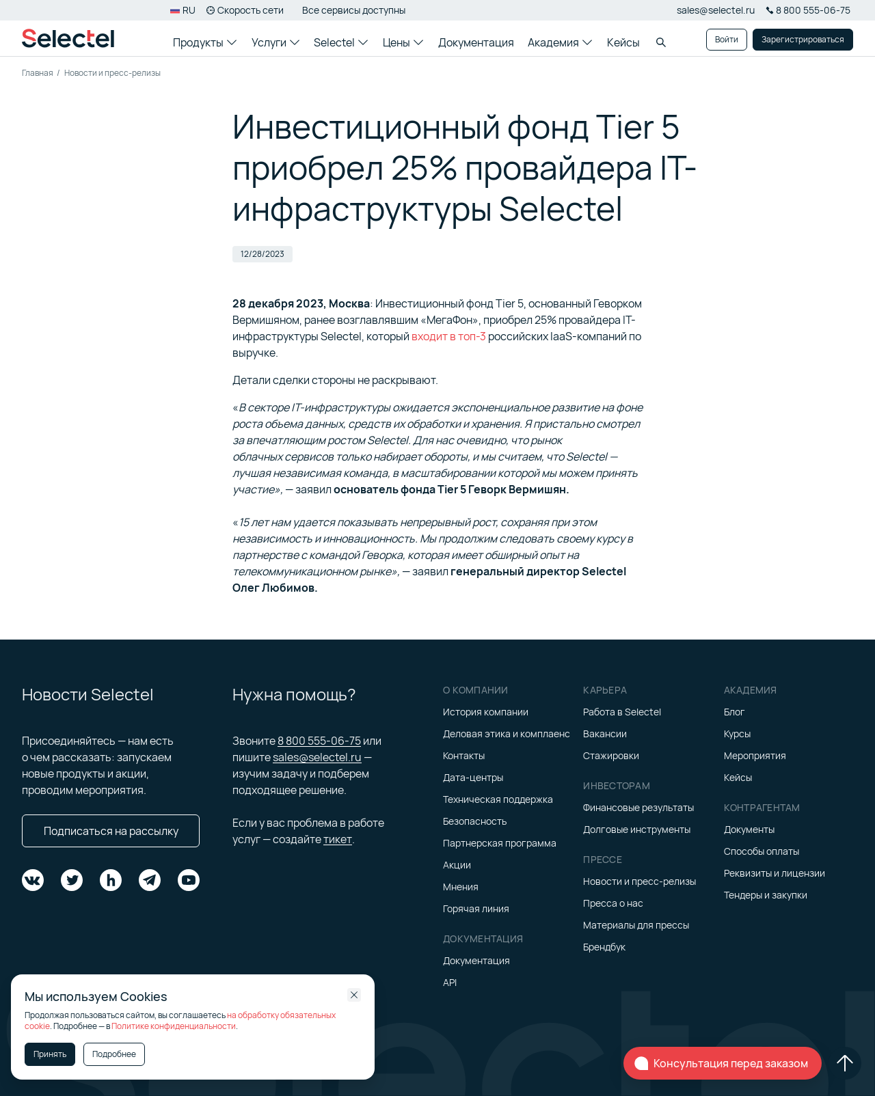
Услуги (275, 42)
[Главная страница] (68, 38)
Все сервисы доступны (353, 9)
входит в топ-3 (449, 336)
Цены (403, 42)
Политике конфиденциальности (173, 1026)
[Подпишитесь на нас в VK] (33, 880)
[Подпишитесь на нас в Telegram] (150, 880)
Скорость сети (245, 9)
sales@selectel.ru (716, 9)
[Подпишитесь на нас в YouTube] (189, 880)
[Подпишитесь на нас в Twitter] (72, 880)
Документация (476, 42)
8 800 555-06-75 (319, 740)
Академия (560, 42)
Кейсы (623, 42)
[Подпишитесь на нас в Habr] (111, 880)
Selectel (341, 42)
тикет (337, 839)
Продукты (205, 42)
